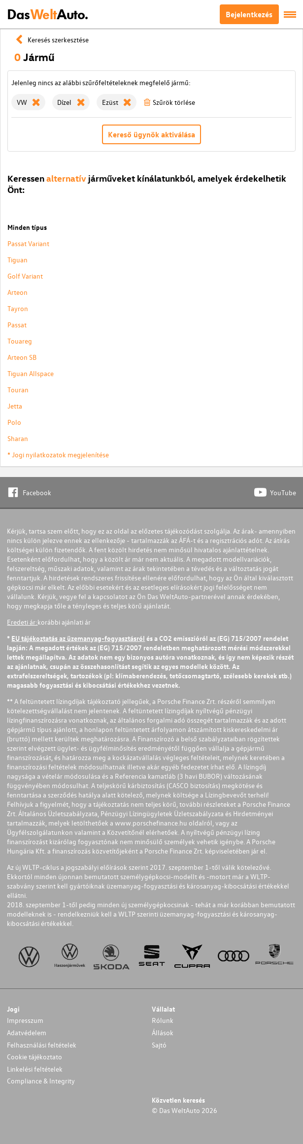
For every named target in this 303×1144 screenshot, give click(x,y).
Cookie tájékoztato (34, 1056)
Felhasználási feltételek (41, 1044)
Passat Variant (28, 243)
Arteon (17, 292)
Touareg (19, 341)
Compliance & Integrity (41, 1080)
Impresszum (25, 1020)
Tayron (17, 308)
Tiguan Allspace (30, 373)
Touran (18, 389)
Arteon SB (21, 357)
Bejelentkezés (249, 14)
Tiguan (17, 259)
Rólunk (162, 1020)
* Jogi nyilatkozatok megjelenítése (58, 454)
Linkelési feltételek (35, 1069)
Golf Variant (25, 276)
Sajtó (159, 1044)
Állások (162, 1032)
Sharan (17, 438)
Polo (14, 422)
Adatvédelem (26, 1032)
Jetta (14, 406)
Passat (17, 324)
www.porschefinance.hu (151, 822)
